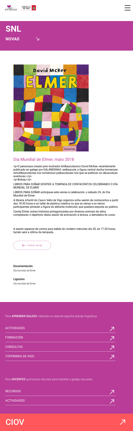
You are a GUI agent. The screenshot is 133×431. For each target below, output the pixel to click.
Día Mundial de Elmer (24, 270)
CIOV (15, 422)
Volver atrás (32, 245)
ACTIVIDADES (15, 328)
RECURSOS (13, 391)
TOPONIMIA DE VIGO (19, 356)
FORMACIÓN (14, 337)
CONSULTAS (14, 347)
